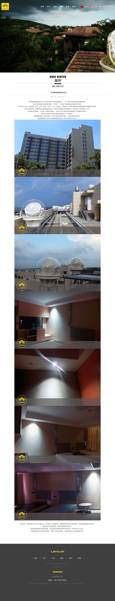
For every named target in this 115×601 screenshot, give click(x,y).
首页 (42, 6)
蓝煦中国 (84, 7)
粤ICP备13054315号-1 (78, 583)
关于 (49, 6)
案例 (61, 6)
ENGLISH (93, 7)
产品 (55, 6)
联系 (74, 6)
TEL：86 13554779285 (106, 6)
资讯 (67, 6)
